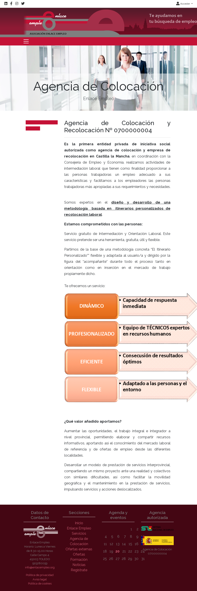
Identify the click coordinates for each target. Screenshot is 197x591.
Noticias (79, 565)
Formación (79, 560)
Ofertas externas (79, 549)
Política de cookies (40, 583)
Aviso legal (40, 579)
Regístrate (79, 570)
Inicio (79, 523)
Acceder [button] (183, 3)
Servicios (79, 533)
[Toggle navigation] (26, 41)
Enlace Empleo (79, 528)
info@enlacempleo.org (40, 567)
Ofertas (79, 554)
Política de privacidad (40, 575)
